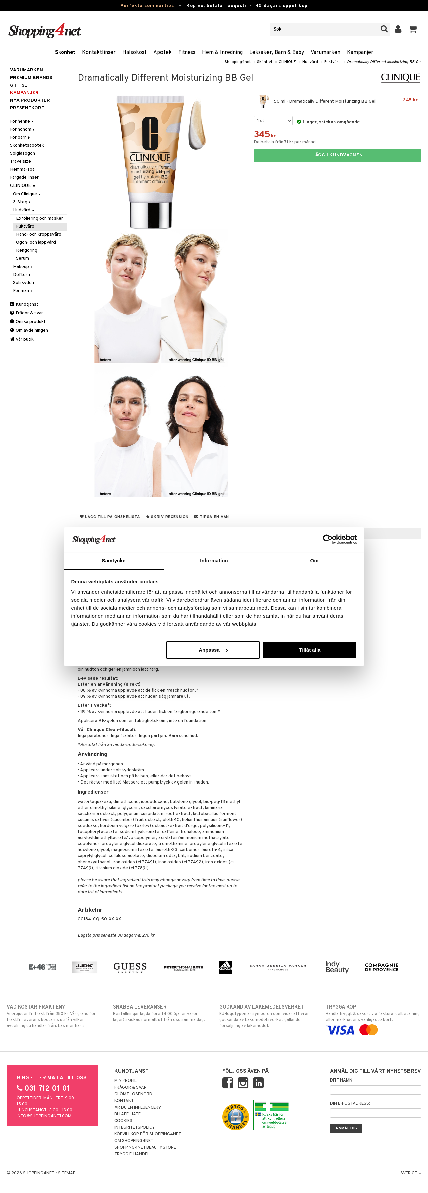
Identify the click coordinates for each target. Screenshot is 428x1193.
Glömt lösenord (133, 1094)
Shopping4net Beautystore (145, 1147)
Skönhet (65, 52)
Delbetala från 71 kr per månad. (285, 142)
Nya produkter (30, 100)
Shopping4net (238, 62)
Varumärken (325, 52)
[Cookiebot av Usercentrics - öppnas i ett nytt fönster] (328, 539)
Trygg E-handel (132, 1154)
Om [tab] (314, 560)
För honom (23, 129)
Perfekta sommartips (147, 6)
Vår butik (22, 339)
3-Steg (22, 202)
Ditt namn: (341, 1080)
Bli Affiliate (127, 1114)
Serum (22, 259)
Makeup (23, 267)
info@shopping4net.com (44, 1116)
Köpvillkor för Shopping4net (147, 1134)
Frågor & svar (26, 313)
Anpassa (213, 650)
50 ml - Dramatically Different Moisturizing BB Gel (337, 101)
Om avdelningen (29, 330)
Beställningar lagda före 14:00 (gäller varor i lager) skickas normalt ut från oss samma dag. (161, 1013)
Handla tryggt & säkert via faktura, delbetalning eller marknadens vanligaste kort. (373, 1018)
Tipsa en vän (211, 517)
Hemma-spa (22, 169)
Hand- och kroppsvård (38, 234)
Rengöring (26, 250)
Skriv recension (167, 517)
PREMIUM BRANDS (31, 78)
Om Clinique (27, 194)
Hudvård (310, 62)
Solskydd (24, 283)
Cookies (123, 1121)
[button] (413, 29)
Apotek (162, 52)
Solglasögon (22, 153)
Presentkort (27, 108)
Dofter (22, 275)
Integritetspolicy (134, 1127)
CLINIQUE (287, 62)
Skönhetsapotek (27, 145)
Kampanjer (360, 52)
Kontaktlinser (99, 52)
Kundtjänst (24, 304)
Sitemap (66, 1173)
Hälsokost (134, 52)
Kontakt (124, 1101)
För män (23, 291)
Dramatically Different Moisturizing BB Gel (384, 62)
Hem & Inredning (222, 52)
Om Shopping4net (133, 1141)
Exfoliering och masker (39, 218)
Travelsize (20, 161)
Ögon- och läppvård (36, 242)
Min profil (125, 1081)
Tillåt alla (309, 650)
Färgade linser (24, 177)
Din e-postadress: (350, 1103)
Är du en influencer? (137, 1107)
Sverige (410, 1173)
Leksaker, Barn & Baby (276, 52)
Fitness (186, 52)
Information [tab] (214, 560)
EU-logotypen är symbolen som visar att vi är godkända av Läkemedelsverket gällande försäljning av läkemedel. (267, 1016)
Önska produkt (28, 322)
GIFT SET (20, 85)
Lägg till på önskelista (110, 517)
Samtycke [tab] (114, 560)
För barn (20, 137)
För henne (22, 121)
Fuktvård (332, 62)
